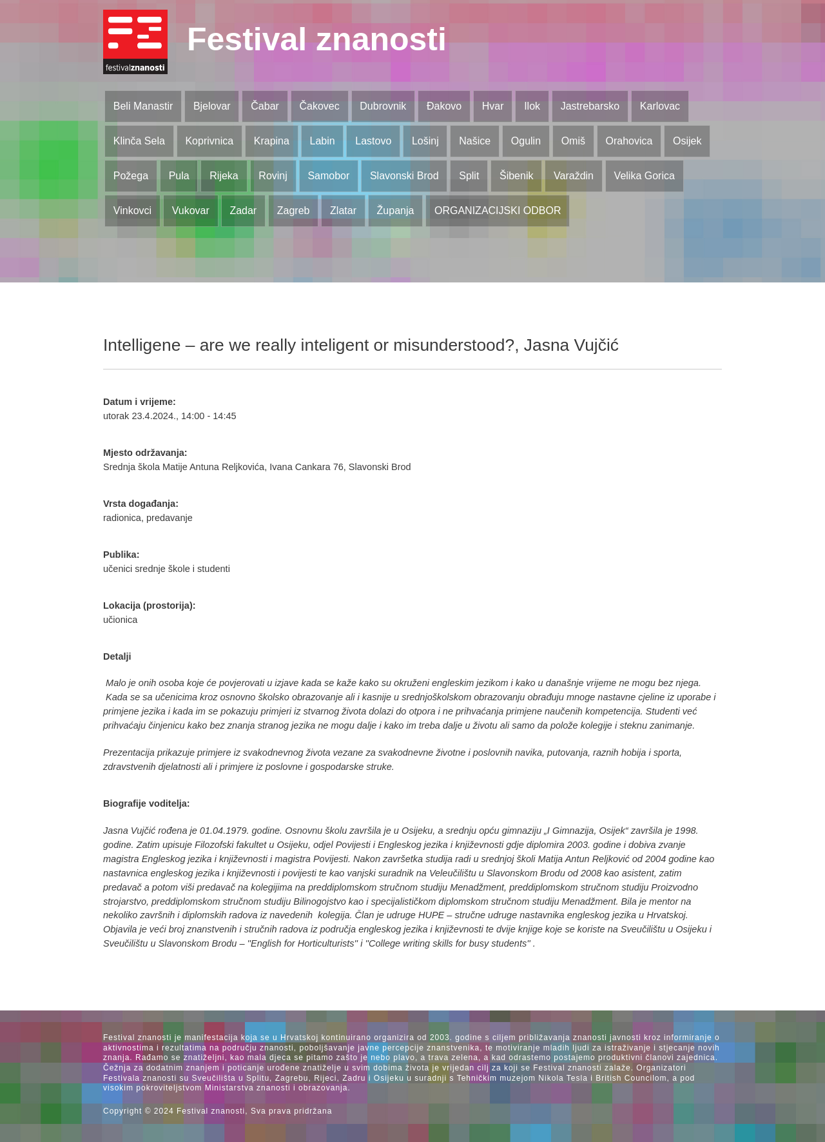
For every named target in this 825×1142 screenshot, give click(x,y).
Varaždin (574, 175)
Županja (395, 210)
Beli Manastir (143, 106)
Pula (179, 175)
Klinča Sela (139, 140)
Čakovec (319, 106)
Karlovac (660, 106)
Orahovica (629, 140)
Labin (322, 140)
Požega (130, 175)
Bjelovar (212, 106)
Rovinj (272, 175)
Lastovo (373, 140)
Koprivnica (209, 140)
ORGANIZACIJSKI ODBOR (497, 210)
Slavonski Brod (404, 175)
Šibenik (516, 175)
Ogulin (526, 140)
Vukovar (190, 210)
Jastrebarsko (590, 106)
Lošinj (425, 140)
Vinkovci (132, 210)
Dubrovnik (383, 106)
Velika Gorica (644, 175)
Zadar (243, 210)
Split (469, 175)
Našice (474, 140)
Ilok (532, 106)
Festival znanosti (317, 39)
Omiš (573, 140)
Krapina (271, 140)
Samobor (328, 175)
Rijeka (223, 175)
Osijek (687, 140)
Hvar (493, 106)
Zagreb (293, 210)
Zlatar (343, 210)
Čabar (265, 106)
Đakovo (444, 106)
